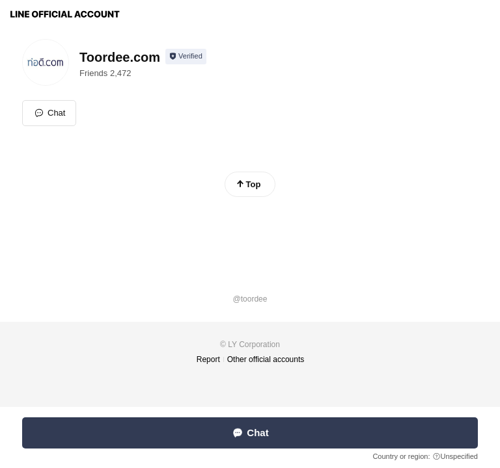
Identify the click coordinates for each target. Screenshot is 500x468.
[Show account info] (185, 56)
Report (208, 359)
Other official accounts (266, 359)
